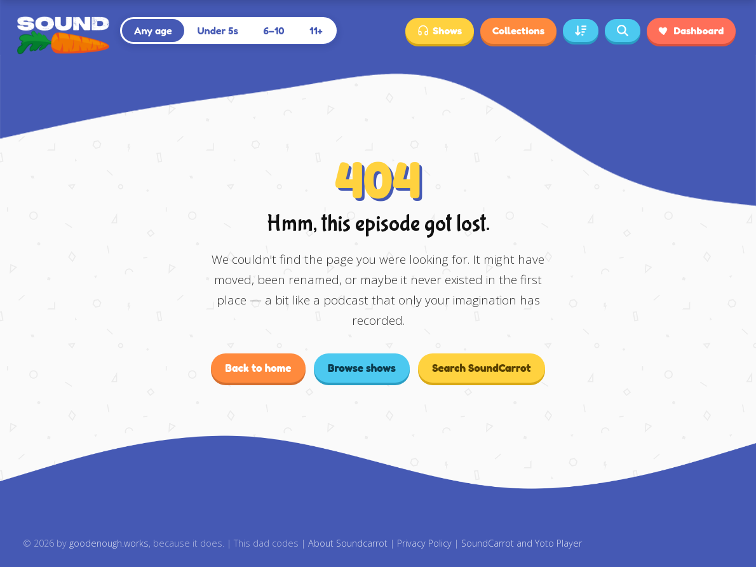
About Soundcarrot (348, 543)
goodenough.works (109, 543)
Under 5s (217, 30)
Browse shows (362, 367)
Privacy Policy (424, 543)
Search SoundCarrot (481, 367)
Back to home (258, 367)
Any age (153, 30)
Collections (518, 30)
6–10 (274, 30)
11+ (316, 30)
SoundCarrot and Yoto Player (521, 543)
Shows (439, 30)
